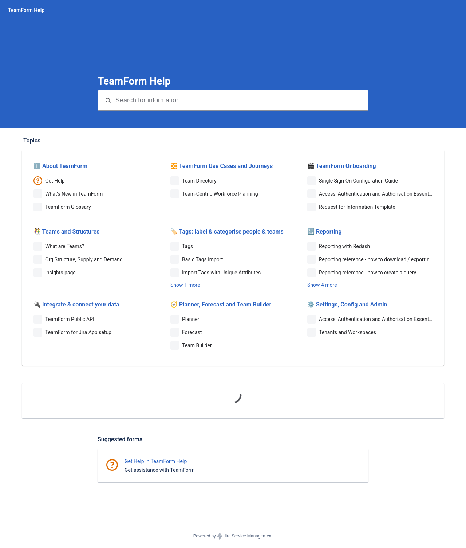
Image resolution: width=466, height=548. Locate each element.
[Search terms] (241, 100)
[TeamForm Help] (26, 10)
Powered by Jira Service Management (233, 536)
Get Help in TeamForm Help (156, 461)
